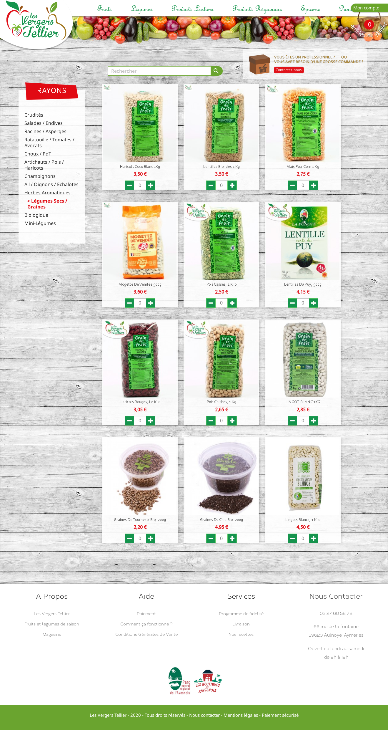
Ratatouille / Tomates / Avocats (49, 143)
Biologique (36, 215)
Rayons (51, 91)
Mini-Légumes (40, 223)
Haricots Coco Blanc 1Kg (140, 167)
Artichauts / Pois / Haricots (44, 165)
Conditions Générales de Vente (146, 634)
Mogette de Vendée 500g (140, 285)
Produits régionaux (257, 9)
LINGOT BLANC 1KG (303, 402)
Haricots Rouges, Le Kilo (140, 402)
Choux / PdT (37, 154)
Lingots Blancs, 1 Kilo (302, 520)
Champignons (40, 176)
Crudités (33, 115)
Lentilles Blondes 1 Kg (221, 167)
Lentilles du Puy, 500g (303, 285)
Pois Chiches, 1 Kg (221, 402)
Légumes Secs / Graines (47, 204)
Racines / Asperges (45, 131)
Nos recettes (241, 634)
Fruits (104, 9)
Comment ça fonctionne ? (146, 624)
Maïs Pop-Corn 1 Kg (303, 167)
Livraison (241, 624)
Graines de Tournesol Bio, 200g (140, 520)
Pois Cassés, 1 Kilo (222, 285)
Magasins (52, 634)
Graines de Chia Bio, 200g (221, 520)
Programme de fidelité (241, 613)
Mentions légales (241, 715)
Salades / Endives (43, 123)
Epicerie (310, 9)
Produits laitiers (192, 9)
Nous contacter (204, 715)
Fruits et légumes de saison (51, 624)
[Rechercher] (159, 71)
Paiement (146, 613)
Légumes (142, 9)
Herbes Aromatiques (47, 193)
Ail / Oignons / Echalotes (51, 184)
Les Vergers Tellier (52, 613)
